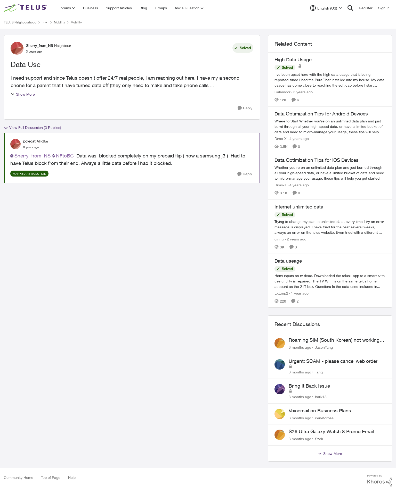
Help (72, 477)
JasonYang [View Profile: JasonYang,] (324, 347)
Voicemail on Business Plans (320, 410)
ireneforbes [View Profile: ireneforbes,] (324, 417)
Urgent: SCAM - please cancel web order (333, 361)
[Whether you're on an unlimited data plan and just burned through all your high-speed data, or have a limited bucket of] (329, 173)
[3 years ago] (302, 92)
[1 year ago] (299, 293)
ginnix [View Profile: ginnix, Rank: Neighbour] (279, 239)
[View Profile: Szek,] (279, 435)
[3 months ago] (300, 347)
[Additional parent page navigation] (45, 22)
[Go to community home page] (26, 8)
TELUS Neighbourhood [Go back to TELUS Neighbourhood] (20, 22)
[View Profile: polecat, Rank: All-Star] (15, 144)
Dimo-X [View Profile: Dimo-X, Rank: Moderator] (280, 138)
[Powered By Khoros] (379, 481)
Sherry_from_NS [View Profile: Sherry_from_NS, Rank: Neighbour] (39, 45)
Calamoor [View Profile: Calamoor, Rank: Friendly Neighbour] (282, 92)
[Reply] (245, 108)
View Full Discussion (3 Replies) (32, 127)
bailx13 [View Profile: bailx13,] (321, 397)
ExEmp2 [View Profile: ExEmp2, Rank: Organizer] (281, 293)
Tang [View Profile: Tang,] (319, 372)
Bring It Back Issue (309, 386)
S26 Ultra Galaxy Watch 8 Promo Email (331, 431)
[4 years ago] (298, 138)
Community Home (18, 477)
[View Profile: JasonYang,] (279, 343)
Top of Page (50, 477)
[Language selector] (326, 8)
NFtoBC (65, 155)
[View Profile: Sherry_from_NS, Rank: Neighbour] (17, 48)
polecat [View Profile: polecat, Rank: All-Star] (29, 141)
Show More (23, 94)
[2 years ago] (295, 239)
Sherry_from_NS (32, 155)
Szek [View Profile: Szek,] (319, 439)
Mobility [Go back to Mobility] (59, 22)
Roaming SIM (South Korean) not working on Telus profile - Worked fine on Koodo (334, 340)
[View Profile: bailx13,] (279, 389)
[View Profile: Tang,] (279, 364)
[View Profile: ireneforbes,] (279, 414)
